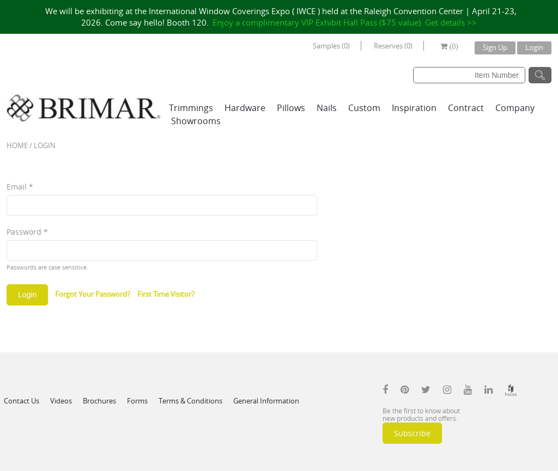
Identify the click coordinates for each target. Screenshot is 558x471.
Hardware (245, 108)
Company (515, 108)
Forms (137, 401)
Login (534, 47)
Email (20, 186)
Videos (61, 401)
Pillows (291, 108)
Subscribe (412, 433)
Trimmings (191, 108)
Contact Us (21, 401)
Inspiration (414, 108)
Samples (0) (331, 46)
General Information (266, 401)
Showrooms (196, 121)
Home (17, 145)
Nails (327, 108)
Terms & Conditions (190, 401)
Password (27, 232)
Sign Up (495, 47)
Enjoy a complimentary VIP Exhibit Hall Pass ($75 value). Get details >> (345, 22)
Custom (364, 108)
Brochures (99, 401)
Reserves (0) (393, 46)
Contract (466, 108)
